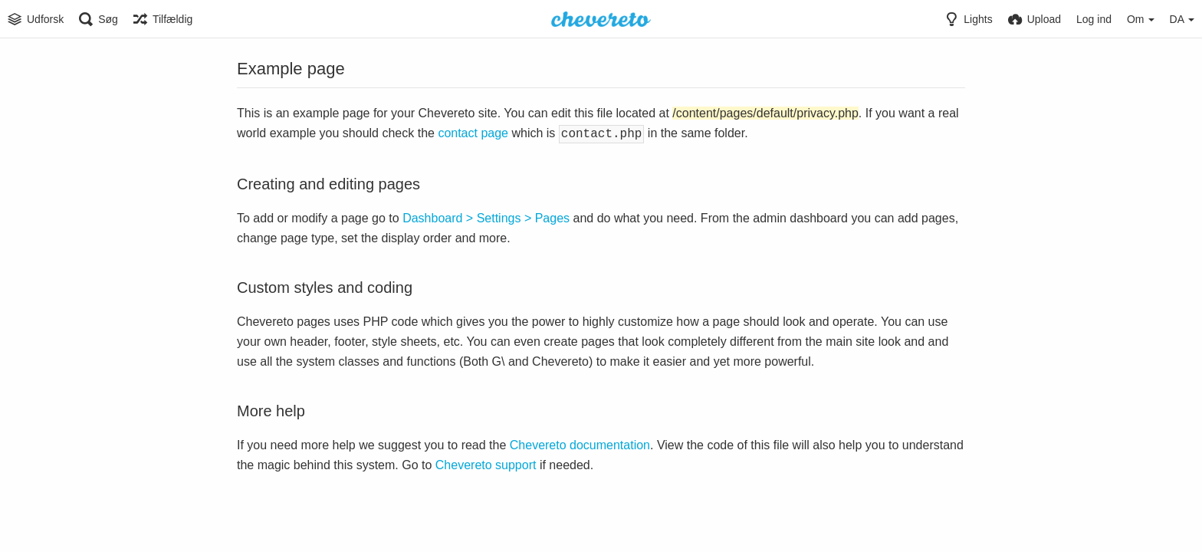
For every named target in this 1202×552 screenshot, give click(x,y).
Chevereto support (486, 463)
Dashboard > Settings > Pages (486, 216)
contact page (473, 133)
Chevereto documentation (580, 443)
